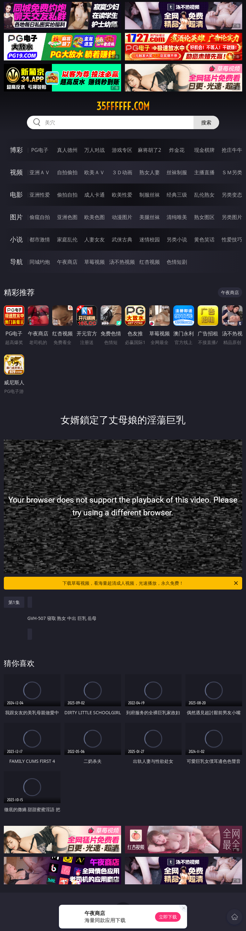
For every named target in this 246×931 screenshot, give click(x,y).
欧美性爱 (122, 194)
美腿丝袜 (149, 217)
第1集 (14, 602)
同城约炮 (39, 261)
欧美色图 (94, 217)
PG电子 (39, 149)
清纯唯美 (177, 217)
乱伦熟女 (204, 194)
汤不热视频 (122, 261)
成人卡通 (94, 194)
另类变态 (232, 194)
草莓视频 (94, 261)
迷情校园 (149, 239)
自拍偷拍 (67, 172)
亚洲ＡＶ (39, 172)
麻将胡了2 (149, 149)
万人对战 (94, 149)
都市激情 (39, 239)
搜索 (206, 122)
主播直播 (204, 172)
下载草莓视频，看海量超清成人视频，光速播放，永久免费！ (150, 583)
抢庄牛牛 (232, 149)
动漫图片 (122, 217)
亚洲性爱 (39, 194)
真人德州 (67, 149)
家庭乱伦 (67, 239)
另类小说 (177, 239)
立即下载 (168, 917)
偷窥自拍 (39, 217)
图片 (16, 217)
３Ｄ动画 (122, 172)
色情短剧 (177, 261)
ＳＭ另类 (232, 172)
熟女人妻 (149, 172)
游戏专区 (122, 149)
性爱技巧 (232, 239)
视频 (16, 172)
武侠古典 (122, 239)
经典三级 (177, 194)
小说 (16, 239)
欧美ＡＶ (94, 172)
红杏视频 (149, 261)
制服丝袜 (149, 194)
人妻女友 (94, 239)
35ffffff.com (123, 106)
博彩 (16, 149)
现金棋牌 (204, 149)
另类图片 (232, 217)
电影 (16, 194)
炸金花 (176, 149)
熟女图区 (204, 217)
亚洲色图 (67, 217)
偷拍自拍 (67, 194)
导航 (16, 261)
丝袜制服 (177, 172)
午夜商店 (67, 261)
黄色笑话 (204, 239)
